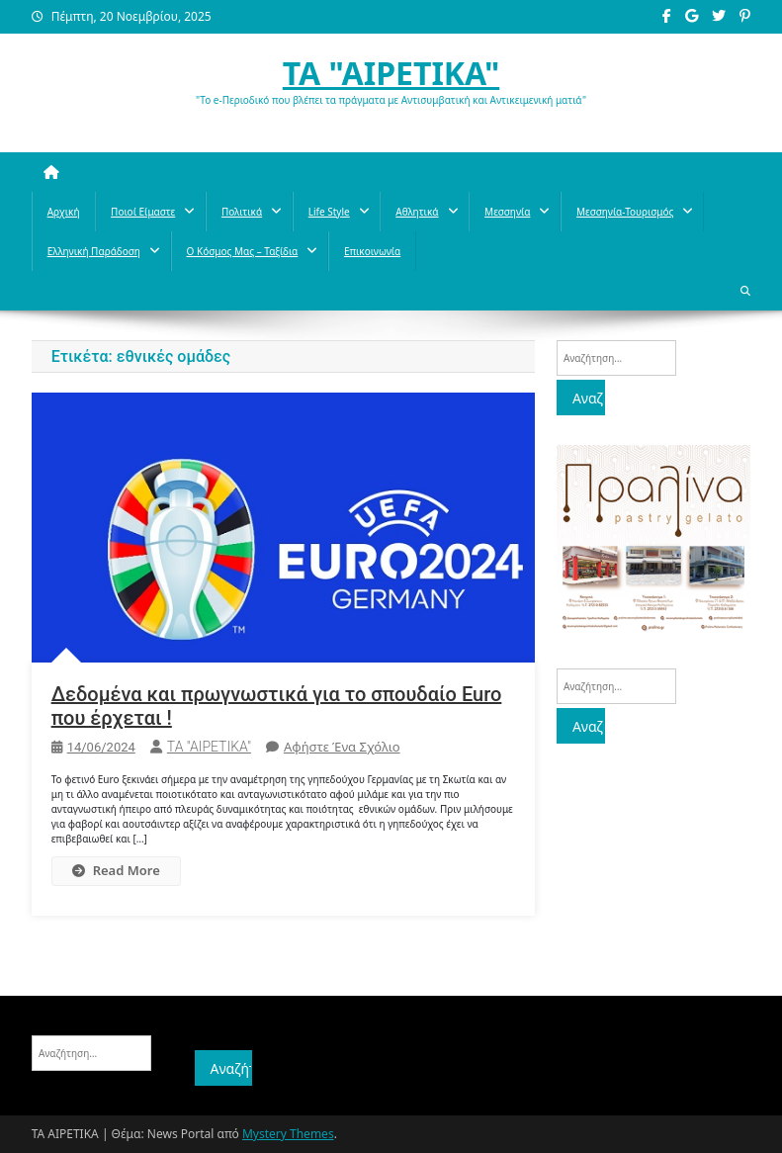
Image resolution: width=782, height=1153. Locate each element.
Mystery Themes (288, 1133)
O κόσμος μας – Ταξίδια (243, 251)
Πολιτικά (241, 212)
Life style (329, 212)
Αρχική (63, 212)
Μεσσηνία (507, 212)
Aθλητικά (416, 212)
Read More (116, 870)
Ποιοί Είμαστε (143, 212)
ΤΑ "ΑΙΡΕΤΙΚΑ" (391, 72)
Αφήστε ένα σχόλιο (342, 746)
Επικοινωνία (372, 251)
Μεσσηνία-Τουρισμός (624, 212)
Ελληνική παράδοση (93, 251)
